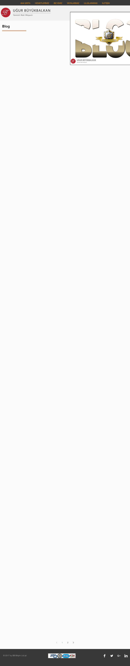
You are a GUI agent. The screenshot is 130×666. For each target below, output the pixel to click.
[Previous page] (56, 642)
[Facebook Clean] (104, 655)
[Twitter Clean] (111, 655)
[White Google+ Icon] (118, 655)
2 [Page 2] (67, 642)
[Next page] (73, 642)
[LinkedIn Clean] (126, 655)
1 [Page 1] (62, 642)
